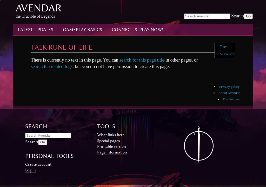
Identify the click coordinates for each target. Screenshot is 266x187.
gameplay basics (82, 29)
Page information (112, 152)
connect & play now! (137, 29)
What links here (110, 134)
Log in (30, 170)
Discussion (227, 54)
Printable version (111, 146)
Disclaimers (231, 99)
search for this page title (141, 60)
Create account (38, 164)
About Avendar (229, 93)
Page (223, 46)
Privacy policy (229, 87)
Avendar (39, 8)
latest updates (35, 29)
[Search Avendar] (207, 16)
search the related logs (51, 66)
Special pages (108, 140)
